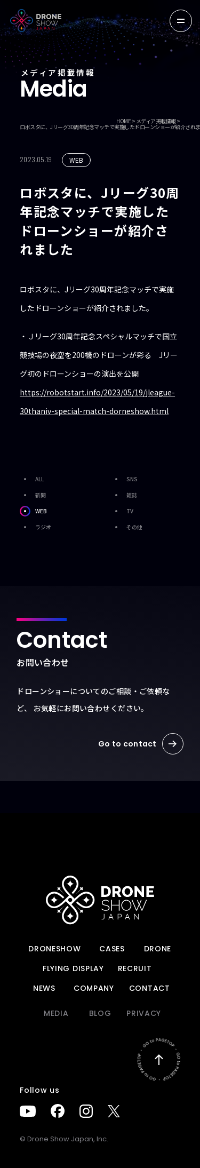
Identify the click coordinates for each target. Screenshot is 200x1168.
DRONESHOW (54, 948)
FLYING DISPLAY (73, 968)
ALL (32, 479)
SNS (124, 479)
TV (122, 511)
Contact (149, 988)
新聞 (33, 495)
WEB (33, 511)
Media (56, 1013)
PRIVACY (143, 1013)
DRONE (158, 948)
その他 (126, 527)
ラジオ (35, 527)
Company (94, 988)
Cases (112, 948)
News (44, 988)
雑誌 (124, 495)
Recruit (135, 968)
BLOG (100, 1013)
